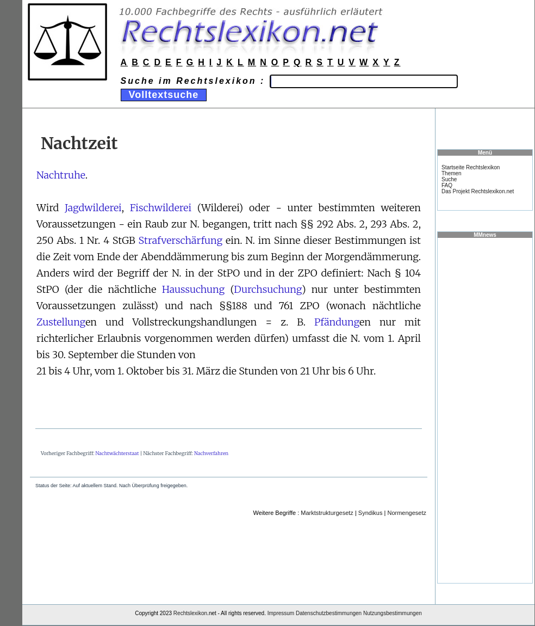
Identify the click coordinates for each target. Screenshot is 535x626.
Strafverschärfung (181, 240)
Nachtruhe (60, 175)
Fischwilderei (160, 207)
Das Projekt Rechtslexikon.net (477, 191)
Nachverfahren (211, 453)
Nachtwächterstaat (117, 453)
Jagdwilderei (93, 207)
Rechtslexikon (190, 613)
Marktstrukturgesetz (327, 513)
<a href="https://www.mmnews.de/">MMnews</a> (484, 410)
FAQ (446, 185)
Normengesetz (406, 513)
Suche (449, 179)
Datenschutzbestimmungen (329, 613)
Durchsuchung (268, 289)
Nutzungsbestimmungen (392, 613)
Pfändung (336, 322)
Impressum (281, 613)
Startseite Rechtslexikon (470, 167)
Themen (451, 173)
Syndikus (370, 513)
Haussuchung (193, 289)
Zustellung (60, 322)
